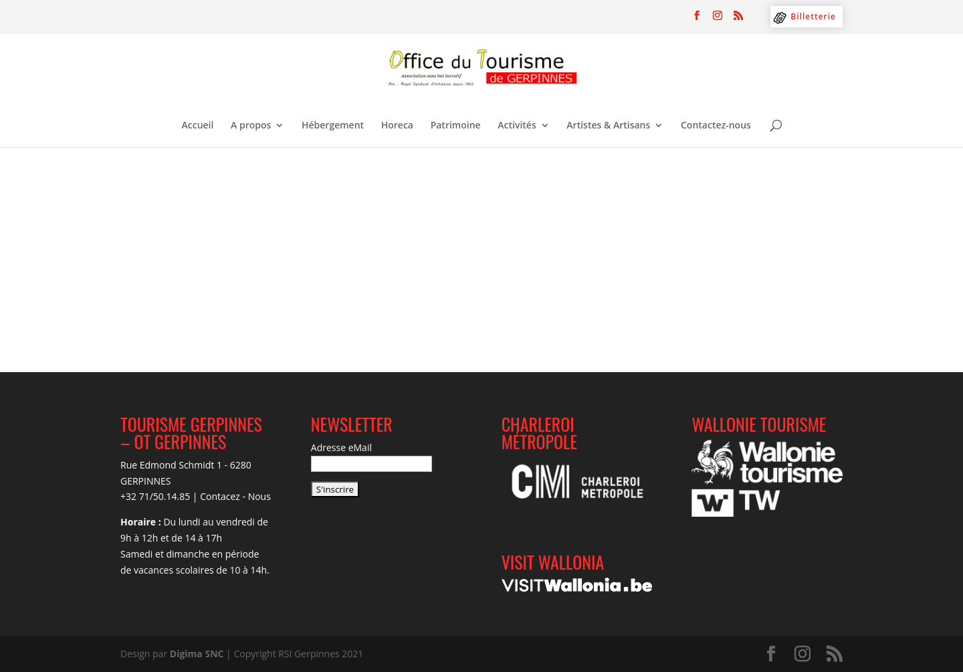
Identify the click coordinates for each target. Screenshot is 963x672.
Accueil (198, 125)
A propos (251, 125)
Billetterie (813, 16)
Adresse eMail (341, 447)
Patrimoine (456, 125)
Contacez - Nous (235, 496)
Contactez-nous (716, 125)
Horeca (397, 125)
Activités (517, 125)
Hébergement (333, 125)
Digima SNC (197, 653)
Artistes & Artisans (608, 125)
